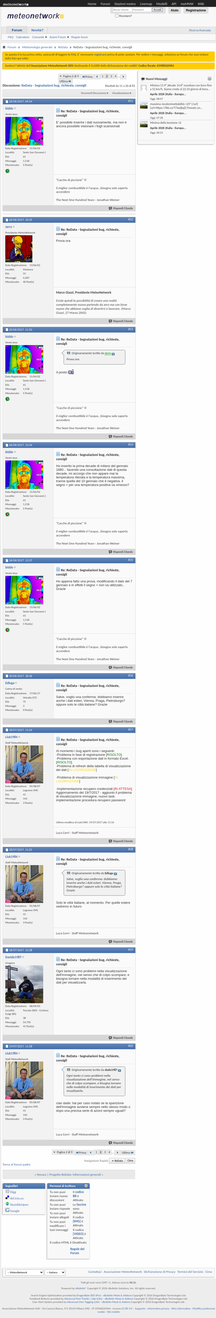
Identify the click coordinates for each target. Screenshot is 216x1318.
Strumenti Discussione (93, 93)
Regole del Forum (77, 1251)
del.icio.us (16, 1198)
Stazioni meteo (125, 4)
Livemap (146, 4)
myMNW (187, 4)
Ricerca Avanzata (200, 30)
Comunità (38, 37)
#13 (130, 329)
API (174, 4)
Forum (105, 4)
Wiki (201, 4)
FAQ (10, 37)
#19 (130, 949)
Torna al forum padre (17, 1164)
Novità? (37, 30)
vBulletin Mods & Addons (117, 1295)
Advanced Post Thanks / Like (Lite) (83, 1298)
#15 (130, 560)
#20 (130, 1046)
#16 (130, 675)
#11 (130, 101)
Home (92, 4)
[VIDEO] (78, 1234)
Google (14, 1211)
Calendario (22, 37)
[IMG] (77, 1221)
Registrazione (196, 10)
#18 (130, 849)
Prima (87, 77)
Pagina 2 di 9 (71, 76)
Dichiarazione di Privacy (160, 1272)
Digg (13, 1192)
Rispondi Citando (121, 208)
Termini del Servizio (190, 1272)
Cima (130, 1160)
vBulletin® (81, 1288)
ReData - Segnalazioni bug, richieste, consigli (53, 85)
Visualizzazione (120, 93)
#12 (130, 219)
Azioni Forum (58, 37)
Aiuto (175, 10)
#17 (130, 729)
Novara (41, 1174)
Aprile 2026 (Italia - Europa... (168, 94)
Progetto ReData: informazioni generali (75, 1174)
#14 (130, 444)
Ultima (65, 81)
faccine (81, 1204)
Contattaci (95, 1272)
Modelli (161, 4)
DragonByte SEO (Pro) (89, 1295)
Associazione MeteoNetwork (123, 1272)
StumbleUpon (19, 1204)
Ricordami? (123, 16)
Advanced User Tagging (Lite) (83, 1302)
